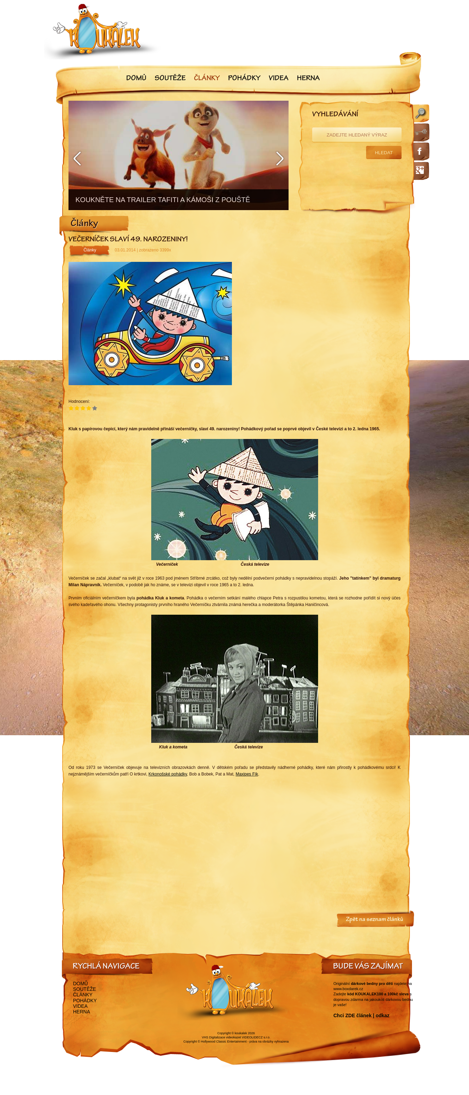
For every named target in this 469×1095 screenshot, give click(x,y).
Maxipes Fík (247, 774)
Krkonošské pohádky (167, 774)
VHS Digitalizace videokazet (221, 1037)
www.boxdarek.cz (348, 989)
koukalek (241, 1033)
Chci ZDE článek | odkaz (361, 1015)
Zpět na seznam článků (374, 920)
